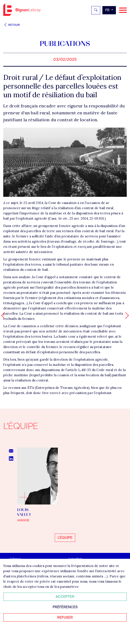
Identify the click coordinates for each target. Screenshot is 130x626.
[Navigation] (123, 10)
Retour (11, 24)
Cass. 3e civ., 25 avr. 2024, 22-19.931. (77, 218)
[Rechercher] (95, 10)
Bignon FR (22, 9)
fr (107, 10)
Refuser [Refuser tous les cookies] (65, 617)
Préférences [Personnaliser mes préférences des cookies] (65, 607)
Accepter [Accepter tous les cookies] (65, 597)
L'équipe (65, 538)
